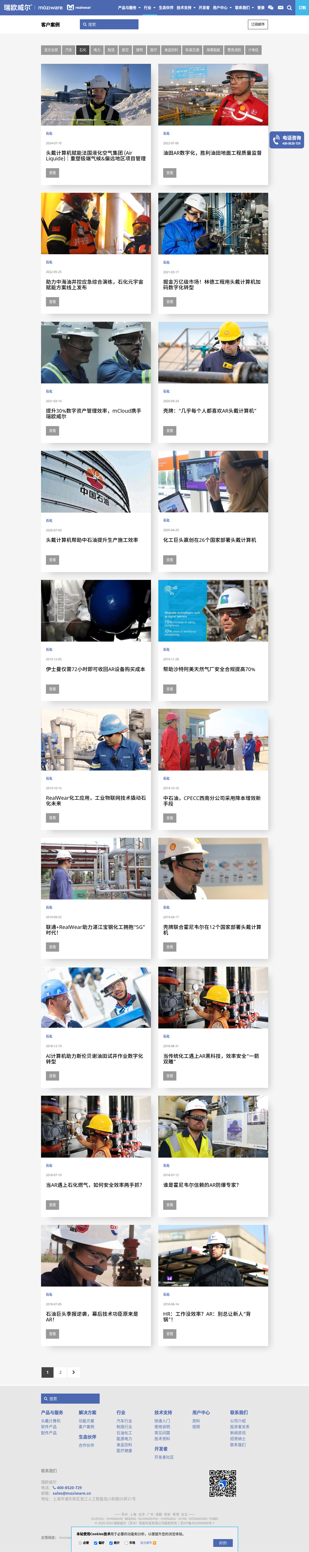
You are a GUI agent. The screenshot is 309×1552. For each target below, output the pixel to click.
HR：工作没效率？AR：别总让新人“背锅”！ (207, 1316)
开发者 (161, 1449)
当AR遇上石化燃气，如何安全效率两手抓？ (95, 1184)
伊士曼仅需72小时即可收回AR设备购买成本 (95, 669)
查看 (52, 172)
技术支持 (186, 7)
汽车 (68, 50)
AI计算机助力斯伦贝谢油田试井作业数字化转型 (94, 1059)
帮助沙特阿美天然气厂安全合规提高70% (209, 669)
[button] (148, 1543)
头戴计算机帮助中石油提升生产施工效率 (92, 540)
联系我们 (244, 7)
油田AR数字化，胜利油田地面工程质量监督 (212, 152)
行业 (150, 7)
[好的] (223, 1543)
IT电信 (253, 50)
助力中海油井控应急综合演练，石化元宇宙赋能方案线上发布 (94, 284)
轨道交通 (192, 50)
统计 (117, 1543)
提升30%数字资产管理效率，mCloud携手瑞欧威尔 (93, 413)
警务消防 (234, 50)
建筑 (139, 50)
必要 (86, 1543)
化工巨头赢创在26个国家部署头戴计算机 (209, 540)
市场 (132, 1543)
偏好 (101, 1543)
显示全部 (51, 50)
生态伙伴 (87, 1437)
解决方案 (87, 1412)
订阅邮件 (258, 24)
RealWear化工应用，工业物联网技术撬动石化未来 (96, 800)
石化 (82, 50)
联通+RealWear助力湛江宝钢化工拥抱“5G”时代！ (95, 930)
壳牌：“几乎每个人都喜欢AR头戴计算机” (209, 410)
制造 (111, 50)
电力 (97, 50)
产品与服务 (129, 7)
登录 (261, 7)
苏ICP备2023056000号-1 (197, 1523)
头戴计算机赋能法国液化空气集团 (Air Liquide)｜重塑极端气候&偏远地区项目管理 (96, 155)
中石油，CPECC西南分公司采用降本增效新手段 (212, 801)
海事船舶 (213, 50)
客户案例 (50, 24)
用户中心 (222, 7)
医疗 (153, 50)
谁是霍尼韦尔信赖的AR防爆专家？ (202, 1184)
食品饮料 (171, 50)
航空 (125, 50)
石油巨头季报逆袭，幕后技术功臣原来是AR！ (92, 1316)
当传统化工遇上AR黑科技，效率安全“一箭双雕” (211, 1059)
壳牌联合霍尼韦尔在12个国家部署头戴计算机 (212, 930)
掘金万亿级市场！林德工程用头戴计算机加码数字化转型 (212, 284)
